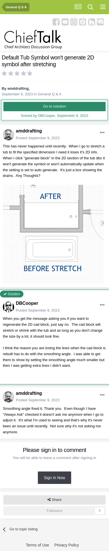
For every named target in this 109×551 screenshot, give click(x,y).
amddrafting (18, 88)
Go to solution (54, 106)
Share (54, 500)
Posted (38, 138)
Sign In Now (54, 477)
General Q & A (50, 94)
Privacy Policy (66, 545)
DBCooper (27, 303)
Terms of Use (37, 545)
